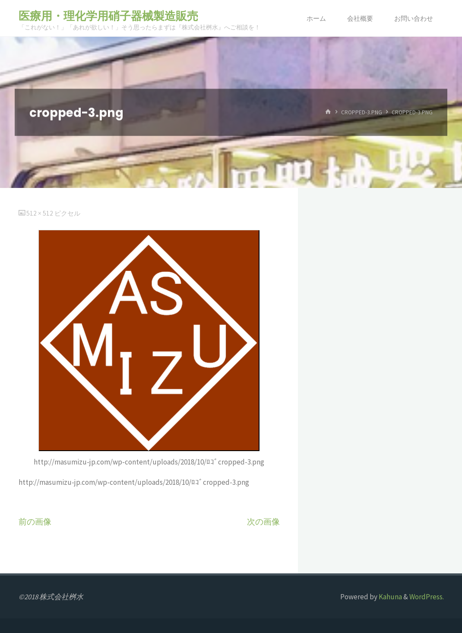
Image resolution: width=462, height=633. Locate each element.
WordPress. (426, 596)
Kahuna (389, 596)
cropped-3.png (361, 112)
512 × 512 (40, 213)
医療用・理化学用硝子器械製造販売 (108, 16)
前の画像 (35, 522)
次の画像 (263, 522)
